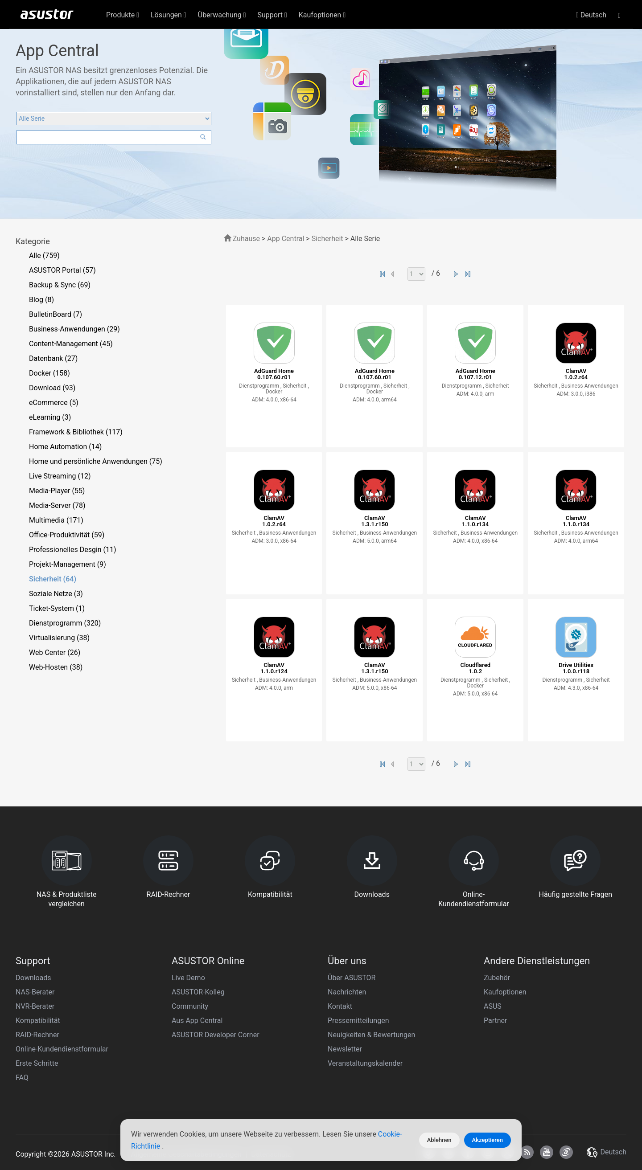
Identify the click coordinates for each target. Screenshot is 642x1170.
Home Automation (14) (65, 446)
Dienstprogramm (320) (65, 623)
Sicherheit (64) (52, 579)
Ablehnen (439, 1140)
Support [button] (272, 15)
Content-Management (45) (71, 344)
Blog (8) (41, 299)
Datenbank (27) (53, 358)
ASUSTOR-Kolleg (198, 992)
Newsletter (345, 1049)
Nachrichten (347, 992)
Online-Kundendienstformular (62, 1049)
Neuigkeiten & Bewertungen (371, 1035)
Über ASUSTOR (351, 978)
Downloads (33, 978)
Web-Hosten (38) (55, 667)
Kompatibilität (38, 1020)
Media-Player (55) (57, 491)
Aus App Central (197, 1020)
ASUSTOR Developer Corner (215, 1035)
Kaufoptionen (505, 992)
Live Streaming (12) (60, 476)
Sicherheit (328, 238)
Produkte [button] (122, 15)
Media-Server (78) (57, 505)
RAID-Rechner (37, 1035)
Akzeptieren (487, 1140)
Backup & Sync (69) (60, 285)
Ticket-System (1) (57, 608)
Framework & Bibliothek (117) (76, 432)
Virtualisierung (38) (59, 638)
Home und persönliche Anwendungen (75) (95, 461)
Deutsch (591, 15)
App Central (285, 238)
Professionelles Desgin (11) (72, 549)
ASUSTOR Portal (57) (62, 270)
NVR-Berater (35, 1006)
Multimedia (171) (56, 520)
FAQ (22, 1077)
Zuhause (242, 238)
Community (190, 1006)
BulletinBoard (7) (55, 314)
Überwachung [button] (222, 15)
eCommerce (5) (53, 402)
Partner (495, 1020)
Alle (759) (44, 255)
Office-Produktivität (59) (66, 535)
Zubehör (497, 978)
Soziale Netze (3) (56, 593)
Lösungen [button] (168, 15)
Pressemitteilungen (358, 1020)
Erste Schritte (37, 1063)
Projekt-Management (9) (67, 564)
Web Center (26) (54, 652)
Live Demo (188, 978)
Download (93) (52, 388)
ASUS (493, 1006)
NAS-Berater (35, 992)
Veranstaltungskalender (365, 1063)
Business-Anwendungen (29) (74, 329)
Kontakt (340, 1006)
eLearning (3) (50, 417)
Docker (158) (49, 373)
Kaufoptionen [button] (322, 15)
